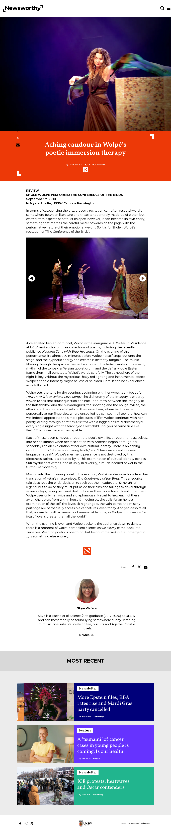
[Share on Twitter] (17, 137)
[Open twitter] (32, 823)
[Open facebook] (20, 823)
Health (96, 759)
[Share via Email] (17, 144)
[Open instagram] (26, 823)
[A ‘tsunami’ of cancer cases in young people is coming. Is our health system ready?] (45, 743)
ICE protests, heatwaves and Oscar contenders (103, 784)
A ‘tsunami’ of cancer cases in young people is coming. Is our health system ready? (103, 745)
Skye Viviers (75, 165)
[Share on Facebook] (17, 130)
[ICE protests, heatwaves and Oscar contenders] (45, 785)
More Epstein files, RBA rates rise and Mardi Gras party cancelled (104, 703)
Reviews (101, 165)
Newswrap (98, 717)
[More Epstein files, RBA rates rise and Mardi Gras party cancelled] (45, 701)
